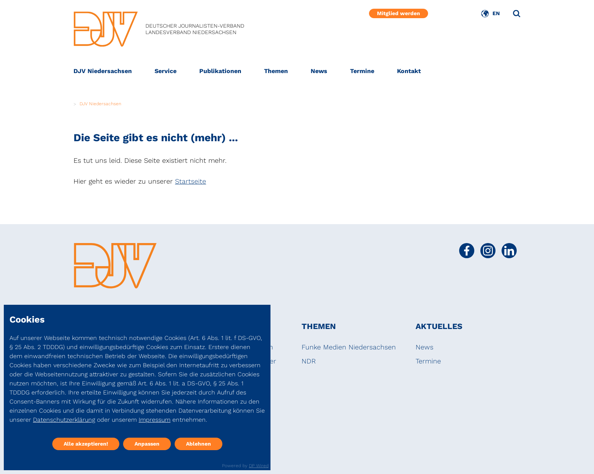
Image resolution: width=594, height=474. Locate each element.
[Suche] (517, 13)
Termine (362, 71)
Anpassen (146, 444)
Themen (276, 71)
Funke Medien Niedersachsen (349, 347)
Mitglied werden (398, 13)
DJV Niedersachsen (102, 71)
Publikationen (220, 71)
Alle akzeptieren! (86, 444)
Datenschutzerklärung (64, 419)
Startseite (190, 181)
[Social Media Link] (466, 250)
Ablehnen (198, 444)
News (319, 71)
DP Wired (259, 465)
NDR (309, 361)
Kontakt (409, 71)
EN (496, 13)
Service (166, 71)
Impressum (154, 419)
